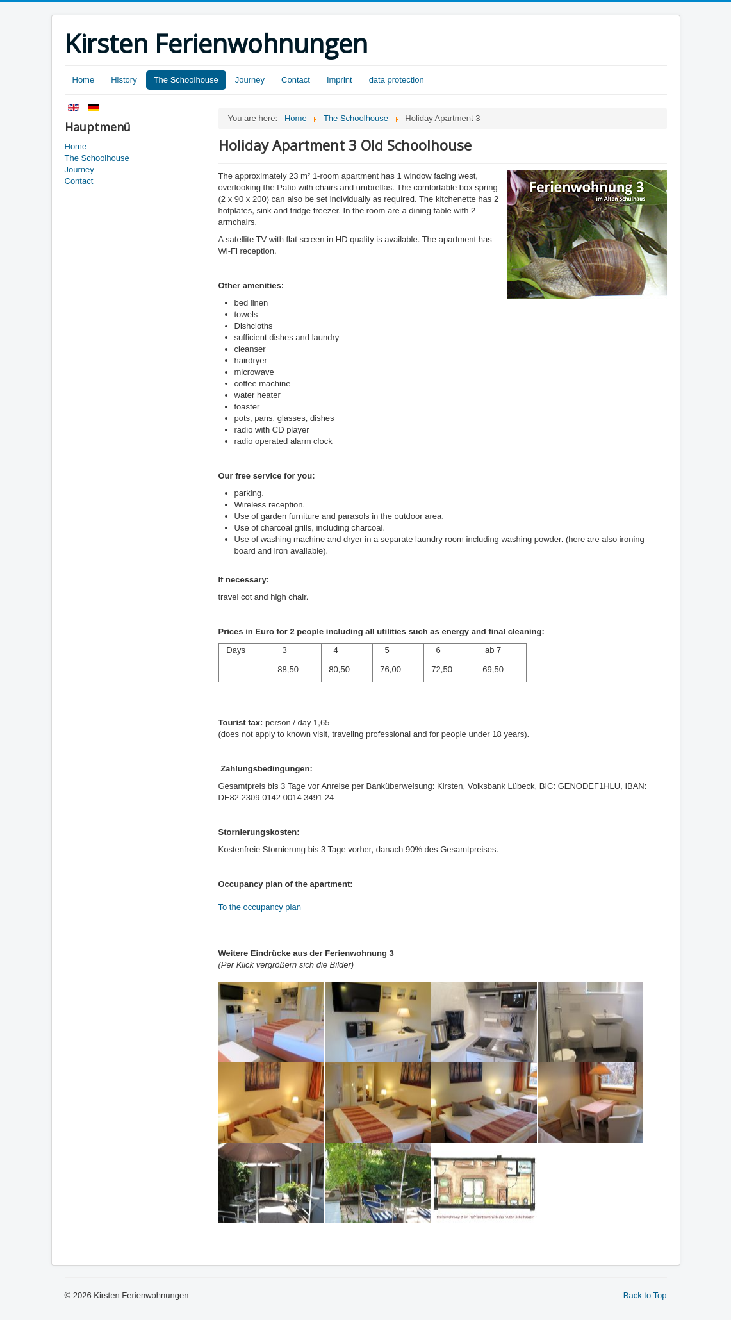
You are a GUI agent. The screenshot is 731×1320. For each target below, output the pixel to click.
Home (83, 80)
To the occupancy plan (259, 907)
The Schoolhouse (186, 80)
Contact (295, 80)
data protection (396, 80)
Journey (250, 80)
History (123, 80)
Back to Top (645, 1295)
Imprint (339, 80)
